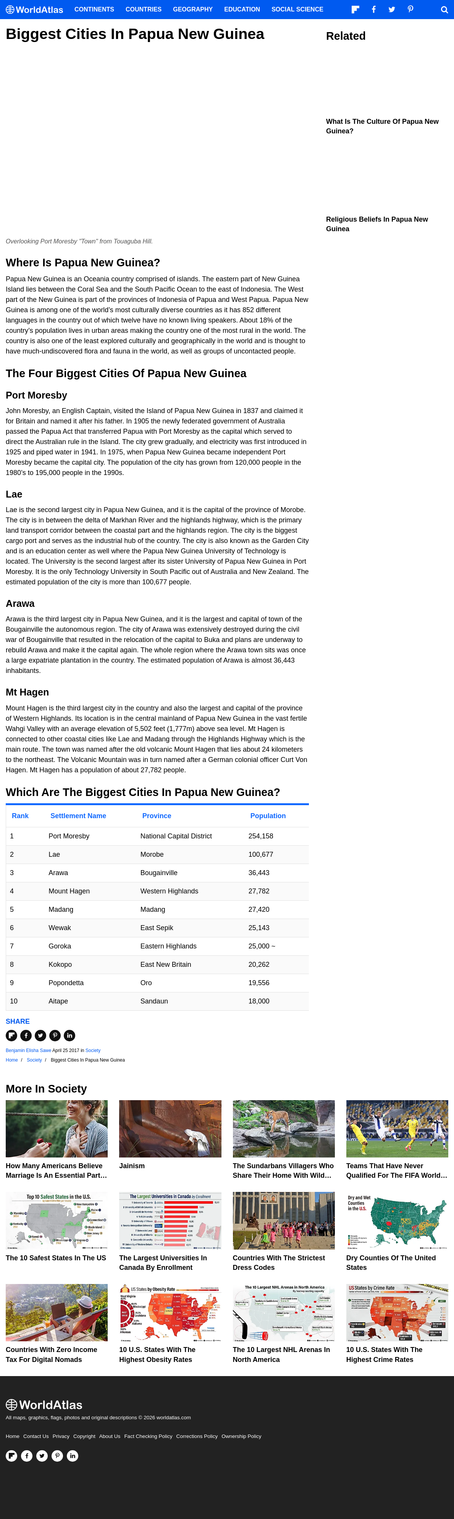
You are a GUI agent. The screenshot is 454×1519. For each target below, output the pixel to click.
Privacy (61, 1436)
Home (12, 1436)
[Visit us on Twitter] (42, 1456)
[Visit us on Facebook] (26, 1456)
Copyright (84, 1436)
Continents (94, 9)
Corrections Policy (197, 1436)
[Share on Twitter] (40, 1035)
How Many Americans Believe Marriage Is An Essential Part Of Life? (54, 1175)
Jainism (132, 1166)
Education (242, 9)
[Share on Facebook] (26, 1035)
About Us (110, 1436)
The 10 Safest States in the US (56, 1258)
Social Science (297, 9)
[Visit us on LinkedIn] (72, 1456)
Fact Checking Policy (148, 1436)
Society (93, 1050)
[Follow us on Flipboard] (11, 1456)
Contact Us (36, 1436)
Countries (144, 9)
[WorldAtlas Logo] (37, 9)
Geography (193, 9)
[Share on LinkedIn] (69, 1035)
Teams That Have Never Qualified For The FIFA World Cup (393, 1175)
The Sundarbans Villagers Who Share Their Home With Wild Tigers (283, 1175)
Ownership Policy (241, 1436)
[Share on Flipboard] (11, 1035)
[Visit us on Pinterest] (57, 1456)
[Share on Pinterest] (55, 1035)
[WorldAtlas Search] (444, 9)
